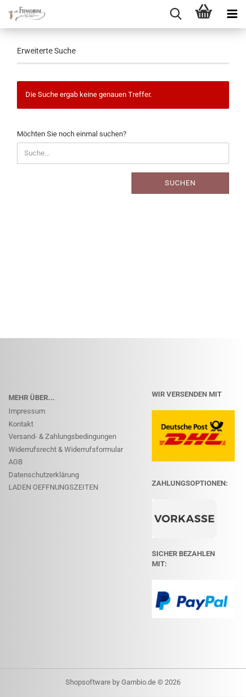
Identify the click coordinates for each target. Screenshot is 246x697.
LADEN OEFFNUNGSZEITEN (53, 487)
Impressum (26, 411)
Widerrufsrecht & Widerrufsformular (65, 449)
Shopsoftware (88, 682)
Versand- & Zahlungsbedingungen (62, 436)
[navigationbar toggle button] (232, 14)
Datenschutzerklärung (43, 474)
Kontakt (20, 424)
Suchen (180, 183)
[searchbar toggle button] (175, 14)
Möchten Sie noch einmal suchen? (71, 134)
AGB (15, 462)
